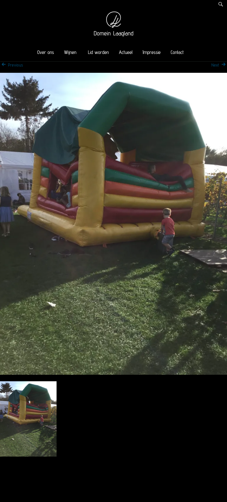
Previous (11, 65)
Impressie (152, 52)
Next (219, 65)
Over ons (45, 52)
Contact (177, 52)
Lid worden (98, 52)
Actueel (125, 52)
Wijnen (70, 52)
